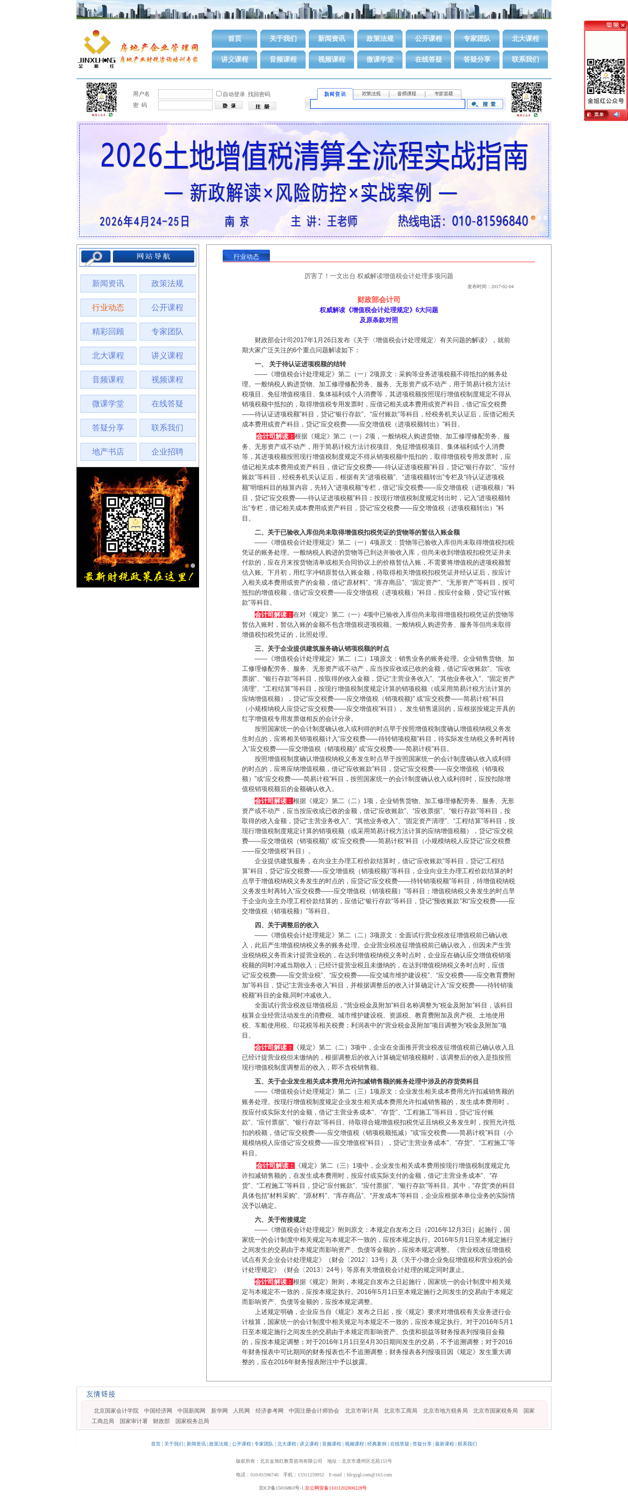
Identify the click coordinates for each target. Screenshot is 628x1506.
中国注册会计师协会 (314, 1411)
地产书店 (108, 451)
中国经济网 (158, 1411)
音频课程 (283, 59)
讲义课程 (234, 59)
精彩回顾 (108, 331)
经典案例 (376, 1444)
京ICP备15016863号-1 (281, 1488)
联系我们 (525, 59)
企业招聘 (167, 451)
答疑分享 (477, 59)
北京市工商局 (400, 1411)
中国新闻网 (191, 1411)
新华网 (219, 1411)
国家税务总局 (192, 1421)
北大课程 (525, 38)
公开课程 (428, 38)
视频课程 (331, 59)
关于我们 (283, 38)
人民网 (241, 1411)
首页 (235, 38)
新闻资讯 (331, 38)
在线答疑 (428, 59)
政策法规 (380, 38)
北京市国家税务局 (495, 1411)
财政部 (161, 1421)
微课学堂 (380, 59)
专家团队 (477, 38)
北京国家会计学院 (116, 1411)
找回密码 (259, 94)
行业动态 (108, 307)
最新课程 (444, 1444)
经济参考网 (270, 1411)
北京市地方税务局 (445, 1411)
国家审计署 (134, 1421)
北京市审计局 (361, 1411)
